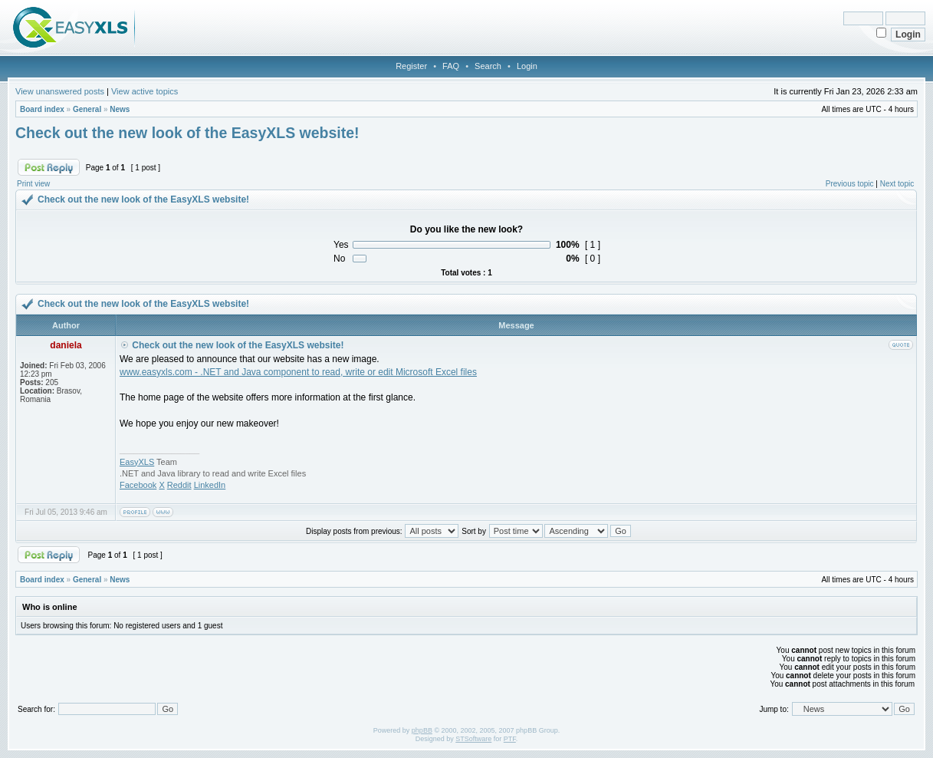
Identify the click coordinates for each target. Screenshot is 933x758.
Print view (33, 184)
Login (527, 66)
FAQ (450, 66)
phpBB (422, 730)
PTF (510, 739)
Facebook (138, 484)
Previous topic (850, 184)
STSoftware (473, 739)
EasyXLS (137, 461)
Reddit (179, 484)
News (120, 109)
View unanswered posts (59, 91)
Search (488, 66)
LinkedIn (210, 484)
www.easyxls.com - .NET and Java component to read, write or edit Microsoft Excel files (298, 372)
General (87, 109)
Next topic (897, 184)
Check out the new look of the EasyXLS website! (187, 132)
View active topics (144, 91)
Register (411, 66)
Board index (42, 109)
